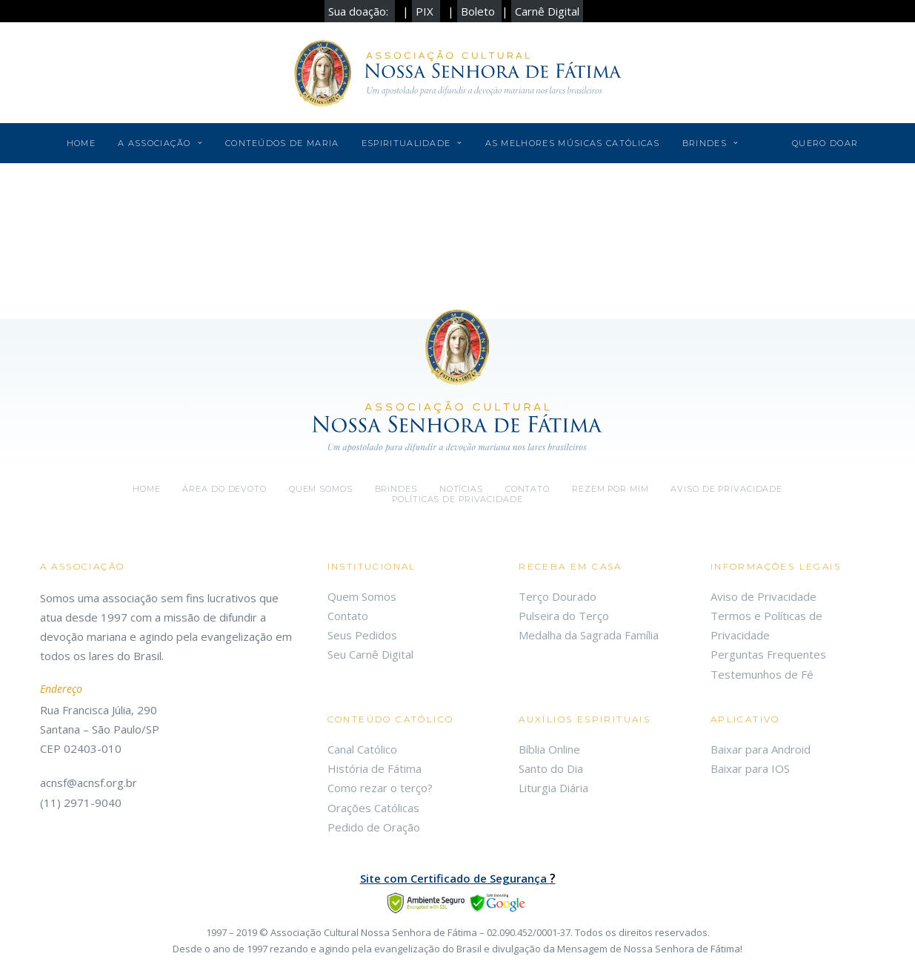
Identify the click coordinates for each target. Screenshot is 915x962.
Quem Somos (361, 596)
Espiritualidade (412, 143)
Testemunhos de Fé (762, 674)
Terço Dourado (557, 596)
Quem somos (321, 489)
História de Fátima (374, 768)
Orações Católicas (373, 807)
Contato (527, 489)
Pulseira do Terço (564, 615)
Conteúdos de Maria (282, 143)
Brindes (710, 143)
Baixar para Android (761, 749)
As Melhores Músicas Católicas (572, 143)
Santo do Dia (551, 768)
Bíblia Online (549, 749)
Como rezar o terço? (380, 787)
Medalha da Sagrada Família (589, 634)
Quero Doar (825, 143)
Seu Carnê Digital (370, 654)
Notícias (461, 489)
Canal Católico (362, 749)
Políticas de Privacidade (457, 499)
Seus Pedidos (362, 634)
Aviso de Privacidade (726, 489)
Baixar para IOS (750, 768)
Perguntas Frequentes (768, 654)
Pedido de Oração (373, 827)
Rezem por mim (610, 489)
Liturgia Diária (553, 787)
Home (81, 143)
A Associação (160, 143)
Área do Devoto (224, 489)
